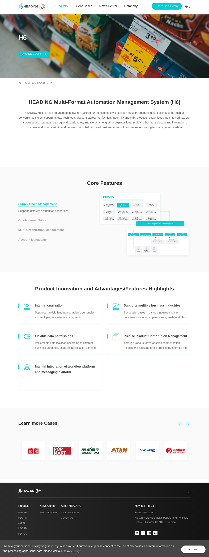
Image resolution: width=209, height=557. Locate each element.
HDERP (41, 83)
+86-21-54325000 (144, 512)
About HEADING (71, 505)
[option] (104, 452)
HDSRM (22, 528)
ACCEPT (189, 548)
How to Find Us (144, 505)
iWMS (21, 523)
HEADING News (48, 512)
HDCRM (22, 517)
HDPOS (22, 533)
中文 (188, 6)
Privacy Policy (91, 551)
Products (29, 83)
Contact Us (67, 517)
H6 (50, 83)
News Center (48, 505)
